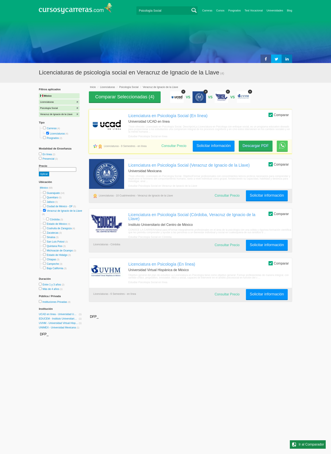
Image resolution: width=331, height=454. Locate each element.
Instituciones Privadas (56, 301)
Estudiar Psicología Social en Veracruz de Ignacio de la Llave (162, 185)
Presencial (48, 158)
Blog (289, 10)
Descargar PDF (256, 146)
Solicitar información (214, 146)
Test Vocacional (254, 10)
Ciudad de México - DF (60, 206)
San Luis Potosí (55, 241)
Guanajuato (53, 193)
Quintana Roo (54, 246)
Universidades (275, 10)
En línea (47, 154)
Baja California (55, 268)
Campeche (53, 263)
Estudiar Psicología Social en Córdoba (150, 237)
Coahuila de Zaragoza (59, 228)
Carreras (207, 10)
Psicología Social (128, 87)
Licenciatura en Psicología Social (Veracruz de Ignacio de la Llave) (189, 165)
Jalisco (50, 201)
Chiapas (51, 259)
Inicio (93, 87)
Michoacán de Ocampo (60, 250)
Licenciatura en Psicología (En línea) (161, 264)
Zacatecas (52, 232)
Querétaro (52, 197)
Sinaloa (51, 237)
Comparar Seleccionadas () (124, 96)
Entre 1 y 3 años (52, 284)
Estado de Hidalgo (57, 255)
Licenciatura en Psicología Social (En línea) (168, 115)
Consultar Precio (173, 146)
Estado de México (57, 223)
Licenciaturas (57, 133)
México (44, 187)
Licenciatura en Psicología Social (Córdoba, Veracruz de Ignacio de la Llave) (191, 216)
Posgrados (234, 10)
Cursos (220, 10)
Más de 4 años (51, 289)
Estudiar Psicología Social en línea (147, 136)
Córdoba (55, 219)
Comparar (279, 115)
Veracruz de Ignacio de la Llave (64, 210)
